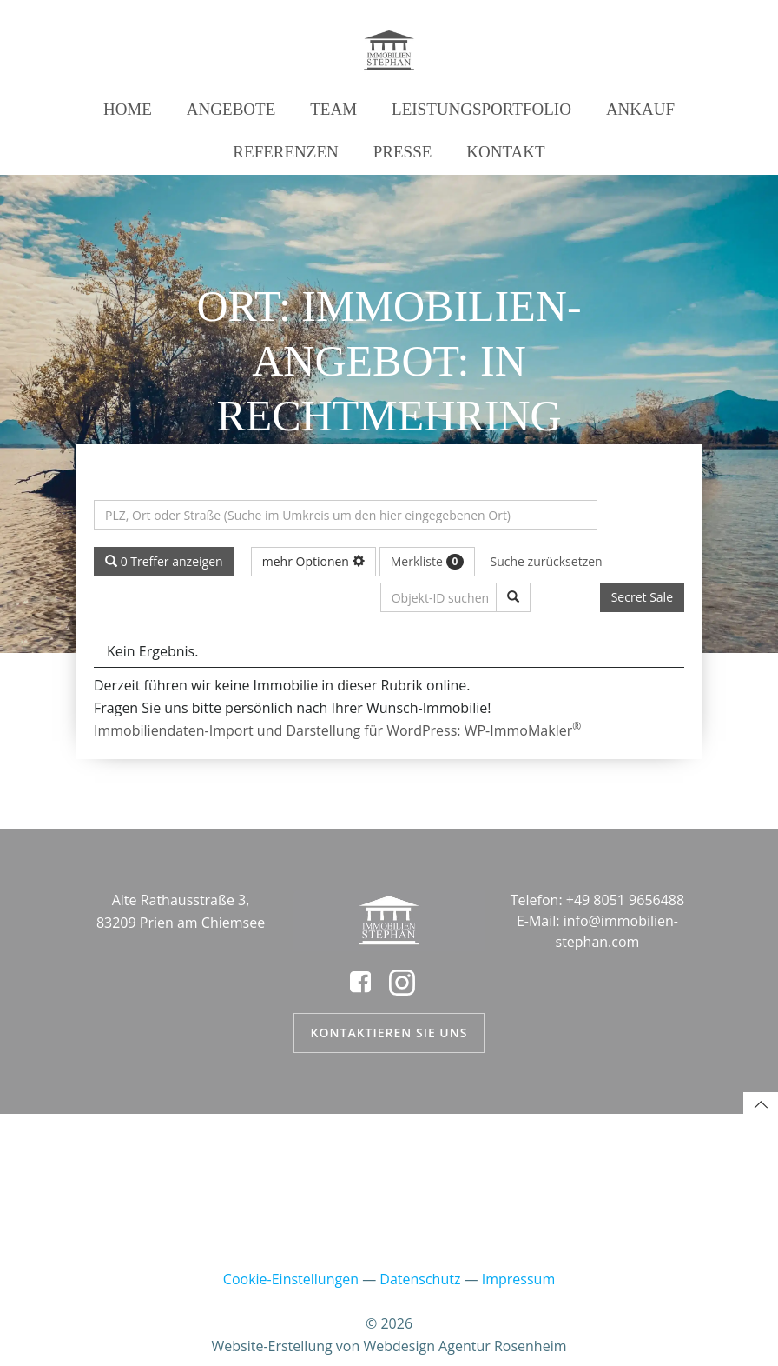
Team (333, 109)
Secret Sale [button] (642, 597)
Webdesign (398, 1346)
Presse (402, 152)
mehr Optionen (313, 561)
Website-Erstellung (272, 1346)
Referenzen (285, 152)
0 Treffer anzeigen (164, 561)
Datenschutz (419, 1279)
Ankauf (640, 109)
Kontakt (505, 152)
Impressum (518, 1279)
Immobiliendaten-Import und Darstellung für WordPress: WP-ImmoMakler (337, 730)
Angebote (231, 109)
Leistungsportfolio (481, 109)
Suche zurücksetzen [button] (547, 561)
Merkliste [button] (428, 561)
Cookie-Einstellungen (291, 1279)
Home (127, 109)
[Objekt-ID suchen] (513, 597)
